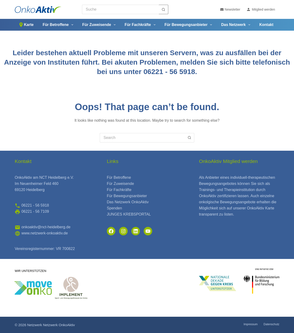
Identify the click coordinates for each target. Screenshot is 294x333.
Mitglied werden (260, 9)
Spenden (114, 208)
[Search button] (163, 9)
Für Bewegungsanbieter (189, 25)
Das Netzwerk (236, 25)
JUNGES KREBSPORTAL (129, 214)
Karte (26, 25)
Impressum (251, 324)
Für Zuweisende (99, 25)
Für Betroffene (59, 25)
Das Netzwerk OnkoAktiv (128, 202)
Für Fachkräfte (141, 25)
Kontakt (266, 25)
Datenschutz (271, 324)
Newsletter (230, 9)
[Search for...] (120, 9)
